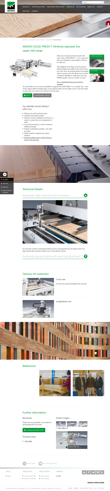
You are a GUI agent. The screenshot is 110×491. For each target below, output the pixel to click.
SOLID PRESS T (49, 39)
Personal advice (42, 95)
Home (70, 488)
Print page (31, 463)
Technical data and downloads (7, 191)
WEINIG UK (25, 39)
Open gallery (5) (63, 428)
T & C (95, 488)
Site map (101, 488)
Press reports (45, 476)
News (9, 476)
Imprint (76, 488)
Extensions (5, 183)
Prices (27, 95)
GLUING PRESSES (40, 39)
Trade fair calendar (30, 478)
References (5, 187)
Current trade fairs (30, 476)
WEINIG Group (77, 2)
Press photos (45, 478)
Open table (28, 441)
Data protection (86, 488)
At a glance (5, 179)
